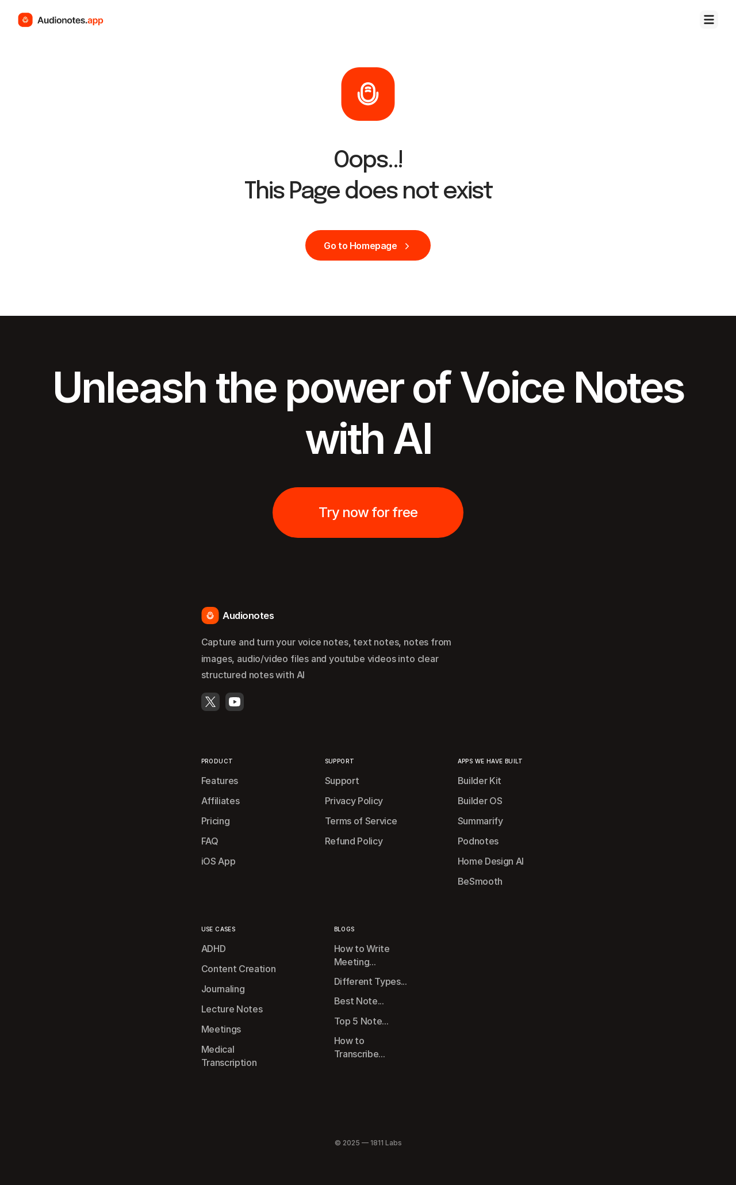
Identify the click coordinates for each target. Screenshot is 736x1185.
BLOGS (344, 929)
